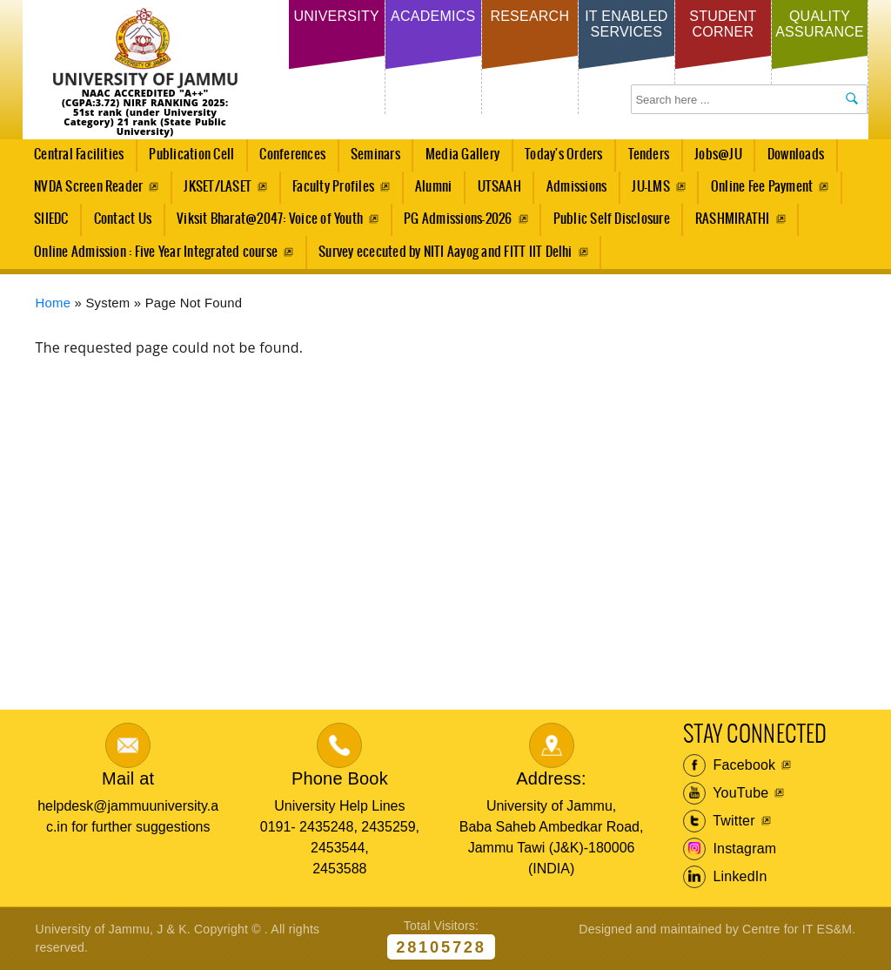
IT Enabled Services (626, 24)
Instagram (730, 849)
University (336, 16)
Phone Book (339, 778)
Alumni (433, 186)
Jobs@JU (714, 159)
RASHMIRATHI (732, 219)
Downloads (795, 154)
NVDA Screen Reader (88, 186)
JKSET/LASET (217, 186)
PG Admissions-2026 (458, 219)
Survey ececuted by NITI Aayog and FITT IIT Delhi (445, 252)
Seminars (375, 154)
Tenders (649, 154)
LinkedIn (725, 877)
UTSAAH (494, 191)
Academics (433, 16)
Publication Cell (191, 154)
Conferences (288, 159)
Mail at (128, 778)
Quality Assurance (819, 24)
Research (529, 16)
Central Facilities (74, 159)
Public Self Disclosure (611, 219)
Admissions (571, 191)
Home (53, 303)
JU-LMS (650, 186)
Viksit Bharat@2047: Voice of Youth (270, 219)
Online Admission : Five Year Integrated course (156, 252)
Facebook (729, 765)
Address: (551, 778)
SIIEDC (51, 219)
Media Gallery (457, 159)
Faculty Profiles (333, 186)
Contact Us (122, 219)
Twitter (719, 821)
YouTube (726, 793)
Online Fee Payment (762, 186)
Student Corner (722, 24)
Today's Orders (563, 154)
